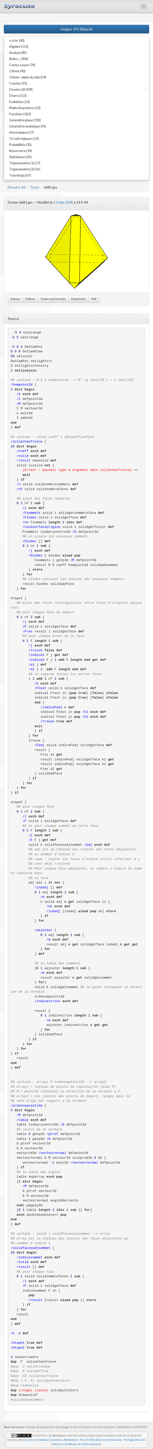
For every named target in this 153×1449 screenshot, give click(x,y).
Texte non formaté (53, 299)
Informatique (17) (21, 132)
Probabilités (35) (20, 145)
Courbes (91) (18, 83)
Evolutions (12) (19, 102)
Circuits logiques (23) (24, 139)
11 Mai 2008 (63, 202)
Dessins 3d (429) (21, 89)
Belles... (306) (18, 59)
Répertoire (78, 299)
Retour (15, 299)
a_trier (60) (16, 40)
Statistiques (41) (20, 157)
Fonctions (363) (20, 114)
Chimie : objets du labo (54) (27, 77)
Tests (34, 187)
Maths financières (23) (25, 108)
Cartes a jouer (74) (22, 65)
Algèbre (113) (18, 47)
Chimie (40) (17, 71)
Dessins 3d (16, 187)
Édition (30, 299)
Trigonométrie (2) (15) (24, 169)
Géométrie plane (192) (25, 120)
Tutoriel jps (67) (20, 175)
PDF (94, 299)
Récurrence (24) (20, 151)
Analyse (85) (18, 53)
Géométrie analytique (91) (27, 126)
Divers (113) (18, 96)
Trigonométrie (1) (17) (24, 163)
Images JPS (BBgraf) (76, 29)
